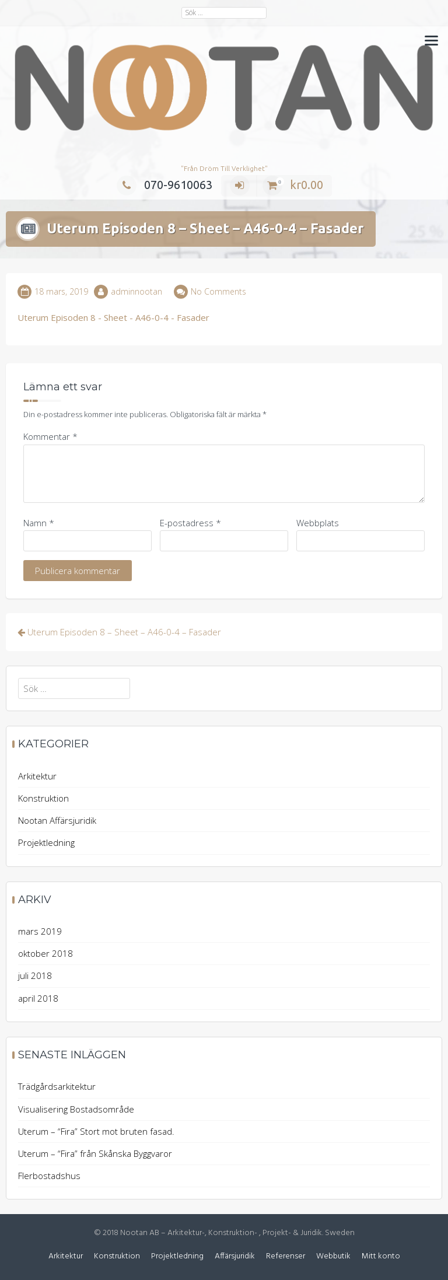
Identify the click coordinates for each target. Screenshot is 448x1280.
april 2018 (38, 998)
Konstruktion (43, 798)
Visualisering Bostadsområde (76, 1109)
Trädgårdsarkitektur (57, 1086)
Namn (38, 523)
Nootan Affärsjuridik (57, 820)
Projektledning (46, 842)
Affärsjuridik (235, 1256)
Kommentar (50, 436)
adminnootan (136, 291)
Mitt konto (381, 1256)
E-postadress (190, 523)
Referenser (285, 1256)
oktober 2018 (45, 953)
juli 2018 (35, 975)
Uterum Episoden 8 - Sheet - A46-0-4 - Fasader (113, 317)
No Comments (218, 291)
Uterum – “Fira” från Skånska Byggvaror (95, 1153)
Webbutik (333, 1256)
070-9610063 (164, 184)
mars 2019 (40, 931)
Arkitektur (37, 776)
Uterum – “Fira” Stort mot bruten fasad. (96, 1131)
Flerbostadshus (49, 1175)
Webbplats (317, 523)
